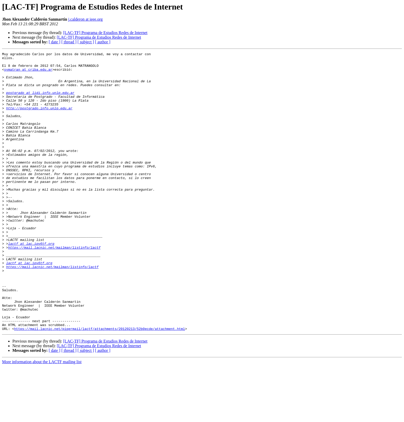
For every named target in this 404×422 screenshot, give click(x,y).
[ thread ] (69, 42)
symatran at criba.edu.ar (28, 73)
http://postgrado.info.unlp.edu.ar (39, 119)
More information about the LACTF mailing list (41, 417)
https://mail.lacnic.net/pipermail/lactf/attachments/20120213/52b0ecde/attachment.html (99, 384)
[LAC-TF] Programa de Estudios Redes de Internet (105, 32)
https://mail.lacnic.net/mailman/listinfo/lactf (54, 287)
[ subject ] (86, 42)
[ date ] (54, 42)
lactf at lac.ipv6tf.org (31, 282)
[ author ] (103, 42)
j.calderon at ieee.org (85, 19)
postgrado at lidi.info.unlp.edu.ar (40, 101)
